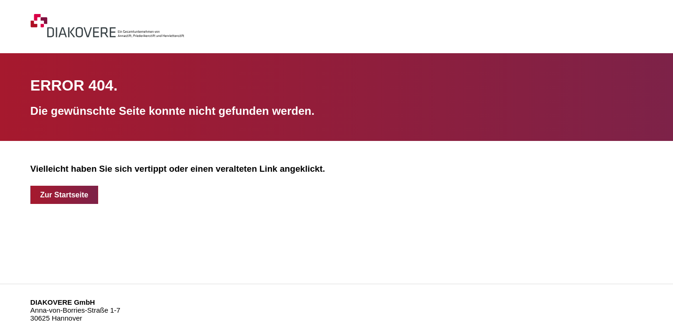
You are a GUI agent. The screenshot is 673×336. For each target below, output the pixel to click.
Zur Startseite (64, 195)
